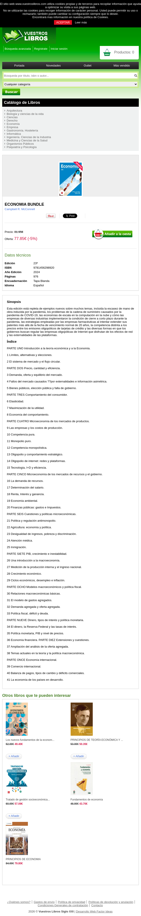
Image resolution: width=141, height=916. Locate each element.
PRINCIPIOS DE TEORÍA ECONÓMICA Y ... (97, 739)
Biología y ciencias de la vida (25, 114)
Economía (13, 123)
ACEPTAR (63, 22)
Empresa (12, 127)
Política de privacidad (71, 902)
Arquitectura (14, 110)
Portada (19, 65)
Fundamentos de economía (87, 799)
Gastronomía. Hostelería (22, 130)
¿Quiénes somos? (19, 902)
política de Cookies (95, 17)
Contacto (97, 905)
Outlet (87, 65)
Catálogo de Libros (22, 102)
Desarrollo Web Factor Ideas (94, 911)
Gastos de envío (44, 902)
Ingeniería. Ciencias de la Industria (29, 137)
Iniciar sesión (59, 48)
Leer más (81, 22)
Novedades (53, 65)
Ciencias (12, 117)
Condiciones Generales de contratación (63, 905)
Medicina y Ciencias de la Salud (27, 140)
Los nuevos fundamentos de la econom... (30, 739)
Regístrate (40, 48)
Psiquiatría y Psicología (22, 147)
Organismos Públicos (20, 143)
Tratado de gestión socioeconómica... (28, 799)
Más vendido (122, 65)
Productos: (124, 52)
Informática (14, 133)
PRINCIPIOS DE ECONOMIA (23, 859)
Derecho (12, 120)
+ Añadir (13, 756)
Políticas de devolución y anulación (111, 902)
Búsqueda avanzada (18, 48)
